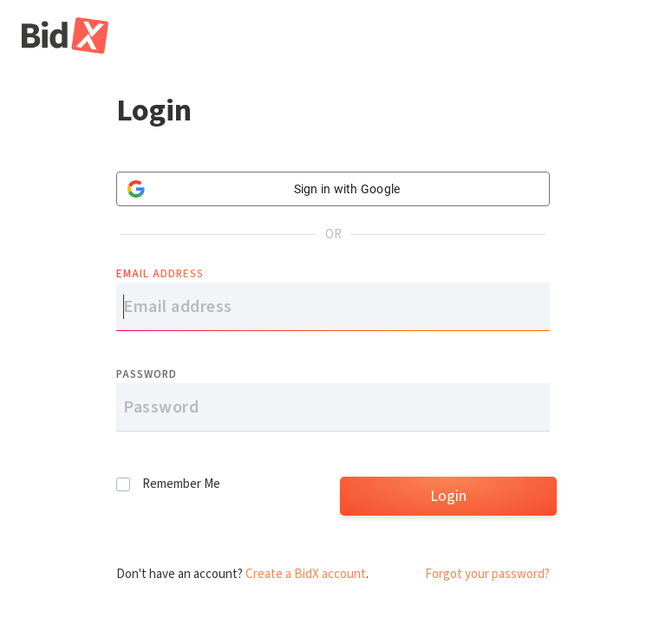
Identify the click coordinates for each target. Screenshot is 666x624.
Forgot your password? (487, 574)
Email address (160, 274)
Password (146, 374)
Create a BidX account (305, 574)
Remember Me (181, 484)
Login (448, 496)
